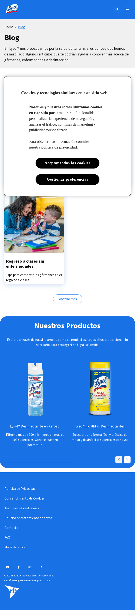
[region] (67, 136)
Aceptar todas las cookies (67, 163)
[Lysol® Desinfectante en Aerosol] (35, 426)
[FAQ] (7, 537)
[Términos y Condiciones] (21, 508)
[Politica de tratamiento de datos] (28, 518)
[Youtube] (7, 567)
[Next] (127, 459)
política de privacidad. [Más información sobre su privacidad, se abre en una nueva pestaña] (59, 147)
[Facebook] (18, 567)
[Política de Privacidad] (20, 488)
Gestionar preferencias (67, 179)
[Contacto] (11, 528)
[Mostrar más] (67, 298)
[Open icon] (117, 9)
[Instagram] (29, 567)
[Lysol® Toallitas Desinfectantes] (100, 426)
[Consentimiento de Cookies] (24, 498)
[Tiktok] (40, 567)
